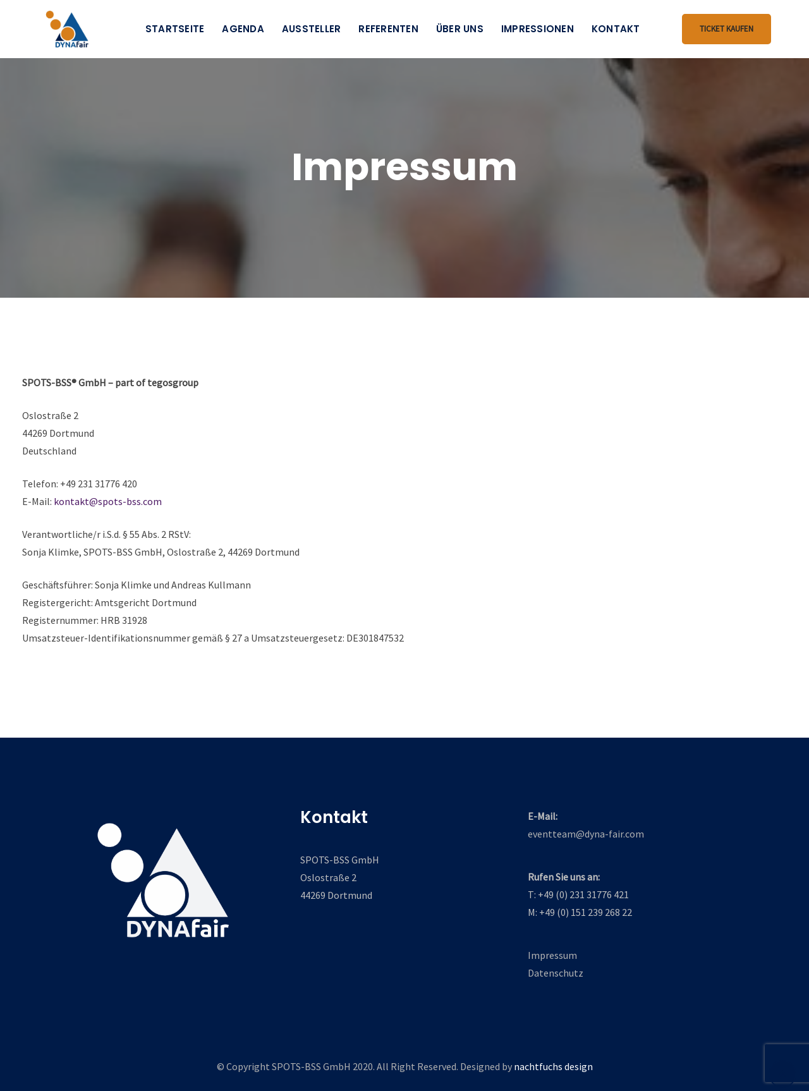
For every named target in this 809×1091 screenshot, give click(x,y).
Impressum (552, 955)
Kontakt (616, 28)
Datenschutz (555, 972)
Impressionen (537, 28)
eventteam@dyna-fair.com (586, 833)
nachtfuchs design (553, 1066)
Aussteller (311, 28)
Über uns (460, 28)
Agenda (243, 28)
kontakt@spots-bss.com (108, 501)
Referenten (388, 28)
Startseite (175, 28)
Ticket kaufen (726, 28)
